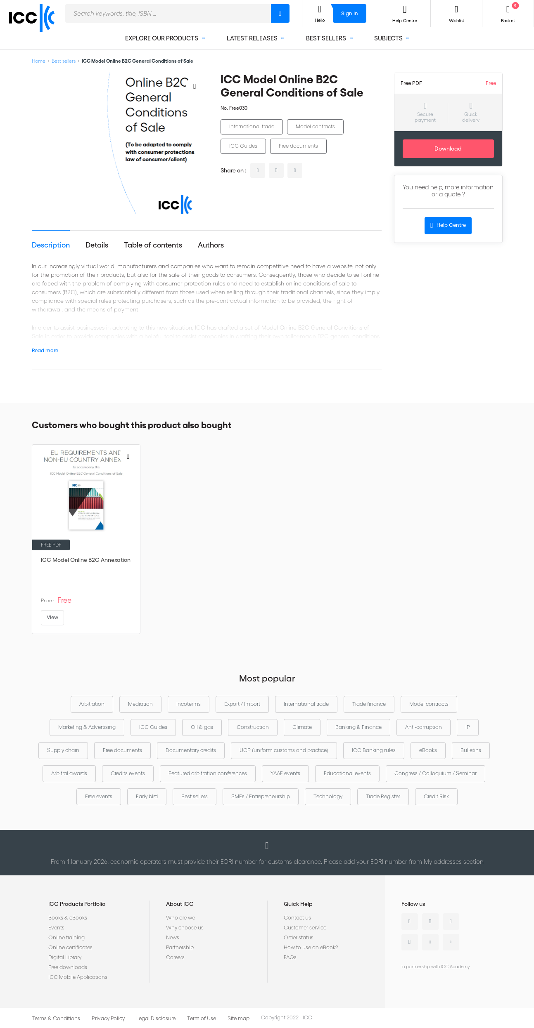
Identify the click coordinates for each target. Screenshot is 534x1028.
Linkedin (409, 921)
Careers (175, 957)
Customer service (305, 927)
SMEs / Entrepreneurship (260, 796)
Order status (298, 937)
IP (467, 727)
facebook (294, 170)
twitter (276, 170)
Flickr (451, 942)
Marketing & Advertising (87, 727)
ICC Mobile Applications (77, 977)
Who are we (180, 918)
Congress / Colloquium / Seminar (435, 773)
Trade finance (369, 704)
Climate (302, 727)
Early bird (147, 796)
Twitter (430, 921)
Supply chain (63, 750)
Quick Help (298, 904)
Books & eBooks (67, 918)
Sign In (349, 13)
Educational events (347, 773)
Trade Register (383, 796)
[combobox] (168, 13)
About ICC (180, 904)
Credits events (128, 773)
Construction (253, 727)
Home (38, 61)
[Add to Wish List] (195, 86)
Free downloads (67, 967)
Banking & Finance (358, 727)
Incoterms (188, 704)
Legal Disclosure (156, 1018)
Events (56, 927)
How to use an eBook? (311, 947)
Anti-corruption (423, 727)
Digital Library (64, 957)
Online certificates (70, 947)
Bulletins (470, 750)
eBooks (428, 750)
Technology (327, 796)
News (172, 937)
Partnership (180, 947)
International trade (251, 126)
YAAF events (285, 773)
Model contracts (315, 126)
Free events (98, 796)
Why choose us (185, 927)
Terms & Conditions (56, 1018)
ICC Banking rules (374, 750)
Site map (238, 1018)
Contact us (297, 918)
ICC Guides (243, 146)
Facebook (451, 921)
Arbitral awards (69, 773)
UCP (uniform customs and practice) (284, 750)
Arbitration (91, 704)
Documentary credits (191, 750)
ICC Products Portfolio (76, 904)
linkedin (257, 170)
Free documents (298, 146)
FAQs (290, 957)
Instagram (409, 942)
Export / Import (242, 704)
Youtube (430, 942)
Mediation (140, 704)
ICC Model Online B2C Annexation (86, 559)
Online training (66, 937)
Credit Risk (436, 796)
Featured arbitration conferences (208, 773)
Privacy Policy (108, 1018)
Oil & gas (202, 727)
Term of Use (201, 1018)
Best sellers (64, 61)
